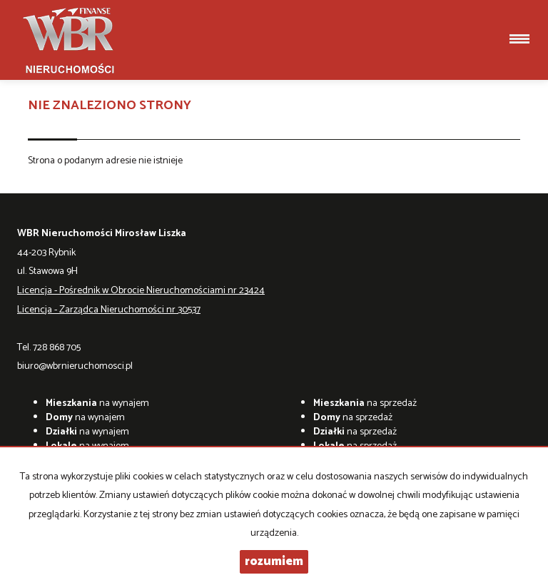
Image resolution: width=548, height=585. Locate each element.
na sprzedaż (365, 403)
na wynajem (97, 403)
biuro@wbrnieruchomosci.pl (75, 366)
